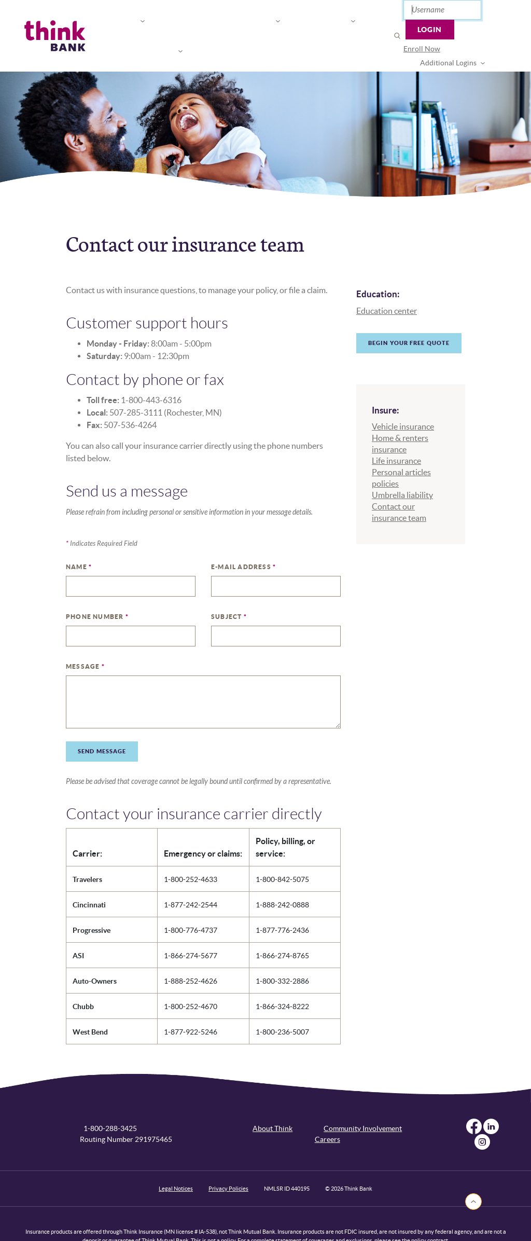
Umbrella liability (402, 470)
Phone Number (97, 592)
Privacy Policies (228, 1164)
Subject (229, 592)
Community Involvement (363, 1104)
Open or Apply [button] (319, 23)
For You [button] (113, 23)
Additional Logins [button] (460, 35)
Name (79, 542)
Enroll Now (397, 35)
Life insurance (396, 436)
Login (482, 13)
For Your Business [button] (183, 23)
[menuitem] (397, 35)
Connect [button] (255, 23)
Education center (386, 286)
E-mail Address (243, 542)
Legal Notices (176, 1164)
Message (85, 642)
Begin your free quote (409, 318)
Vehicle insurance (403, 402)
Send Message (102, 727)
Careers (327, 1115)
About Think (272, 1104)
